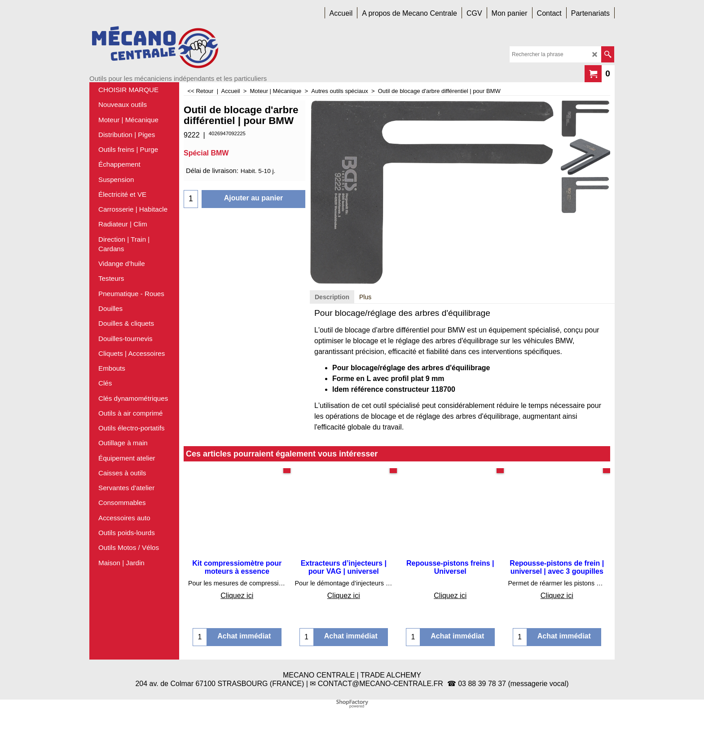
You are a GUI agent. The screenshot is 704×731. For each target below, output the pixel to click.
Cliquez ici (236, 595)
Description (332, 297)
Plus (365, 297)
